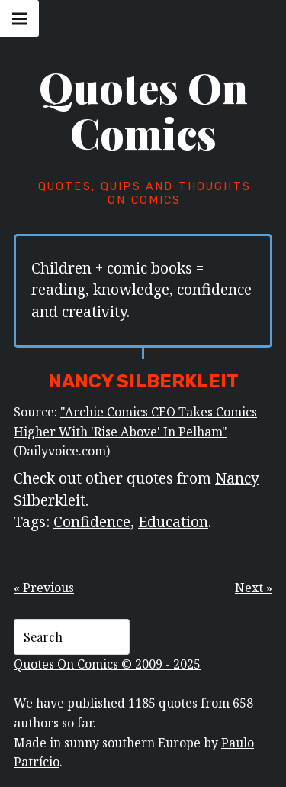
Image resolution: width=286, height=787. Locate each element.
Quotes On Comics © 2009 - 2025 (107, 664)
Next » (253, 587)
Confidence (91, 521)
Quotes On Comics (143, 110)
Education (173, 521)
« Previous (44, 587)
